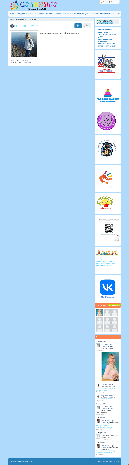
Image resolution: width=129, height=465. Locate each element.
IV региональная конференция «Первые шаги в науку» (106, 451)
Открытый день (107, 399)
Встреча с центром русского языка (105, 389)
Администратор (107, 384)
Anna (103, 435)
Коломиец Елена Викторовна (108, 421)
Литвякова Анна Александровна (107, 345)
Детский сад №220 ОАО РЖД (19, 461)
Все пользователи (114, 305)
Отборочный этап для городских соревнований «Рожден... (106, 426)
